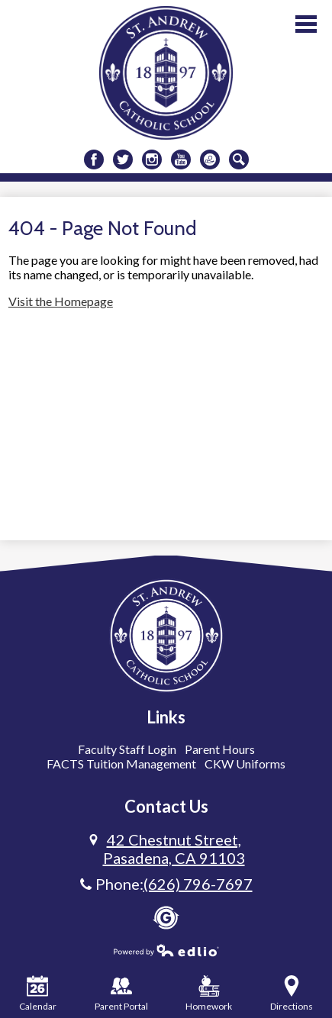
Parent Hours (220, 749)
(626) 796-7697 (198, 884)
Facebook (94, 161)
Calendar (37, 993)
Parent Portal (121, 993)
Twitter (123, 161)
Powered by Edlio (166, 950)
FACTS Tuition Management (121, 763)
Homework (208, 993)
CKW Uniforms (245, 763)
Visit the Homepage (60, 301)
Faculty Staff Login (127, 749)
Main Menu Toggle (306, 24)
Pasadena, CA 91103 (174, 848)
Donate (210, 161)
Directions (291, 993)
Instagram (152, 161)
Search (239, 161)
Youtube (181, 161)
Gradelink (166, 917)
